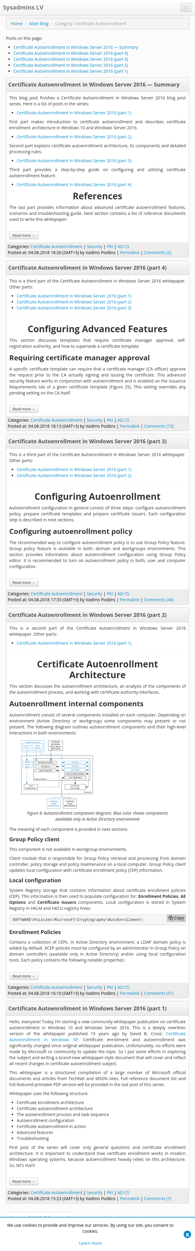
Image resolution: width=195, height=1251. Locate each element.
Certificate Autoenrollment (56, 246)
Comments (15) (158, 426)
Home (17, 23)
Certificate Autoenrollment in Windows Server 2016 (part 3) (70, 59)
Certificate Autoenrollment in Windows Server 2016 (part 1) (70, 71)
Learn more (90, 1243)
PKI (110, 246)
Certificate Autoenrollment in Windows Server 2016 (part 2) (70, 65)
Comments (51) (158, 993)
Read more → (24, 235)
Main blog (38, 23)
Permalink (130, 252)
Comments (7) (157, 1198)
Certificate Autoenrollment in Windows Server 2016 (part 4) (70, 53)
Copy (176, 918)
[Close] (187, 1234)
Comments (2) (157, 252)
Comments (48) (158, 599)
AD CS (123, 246)
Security (94, 246)
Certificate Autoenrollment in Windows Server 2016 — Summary (75, 47)
